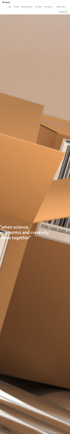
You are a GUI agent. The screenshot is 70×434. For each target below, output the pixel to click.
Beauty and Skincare (26, 8)
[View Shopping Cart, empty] (63, 13)
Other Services (48, 8)
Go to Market (38, 8)
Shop (9, 8)
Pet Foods (16, 8)
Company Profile (60, 8)
